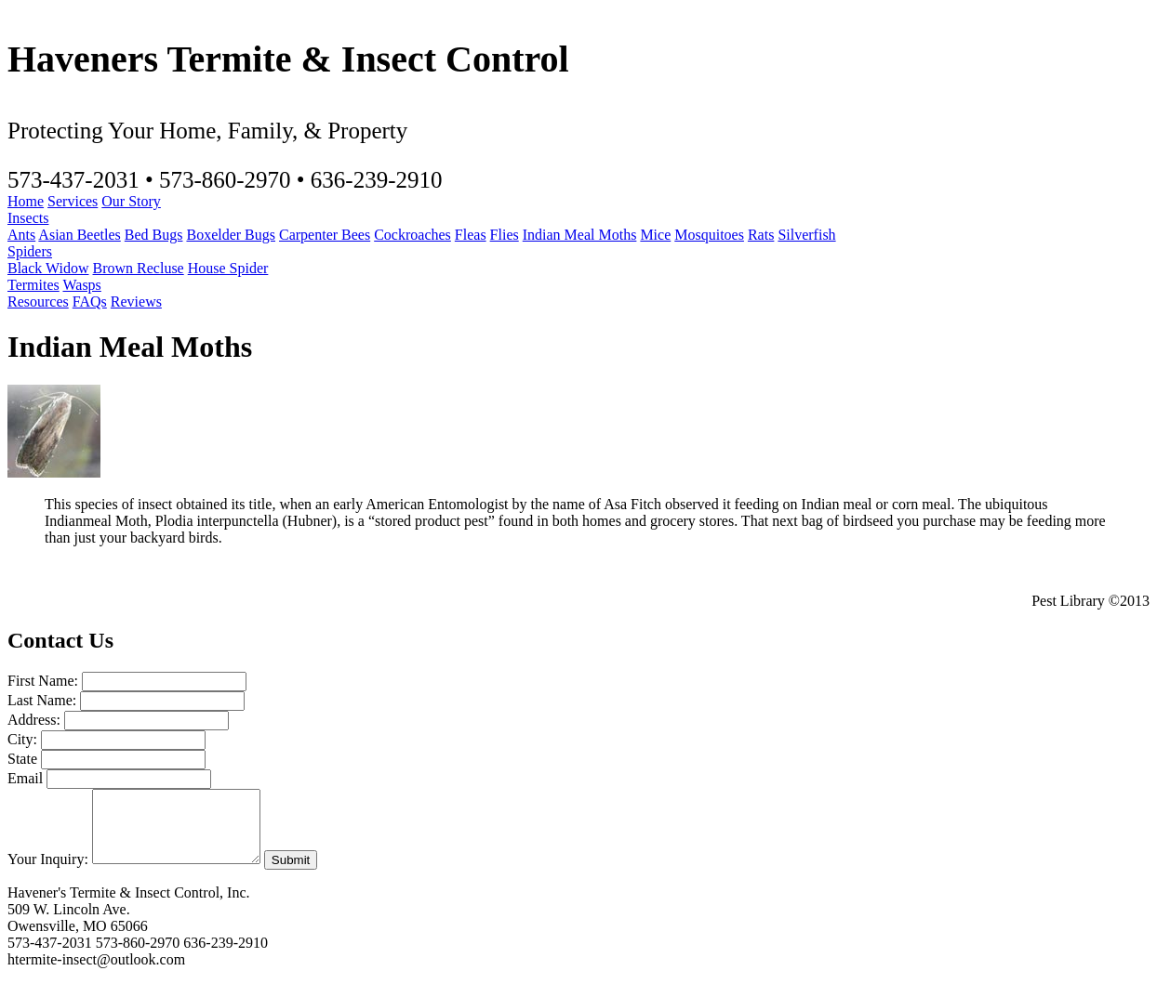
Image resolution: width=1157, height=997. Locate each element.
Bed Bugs (154, 235)
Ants (21, 235)
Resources (38, 301)
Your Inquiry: (47, 873)
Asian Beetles (79, 235)
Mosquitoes (709, 235)
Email (25, 778)
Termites (33, 285)
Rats (761, 235)
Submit (309, 874)
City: (22, 739)
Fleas (470, 235)
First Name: (42, 681)
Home (25, 201)
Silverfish (806, 235)
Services (72, 201)
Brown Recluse (138, 268)
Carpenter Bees (324, 235)
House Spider (228, 268)
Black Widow (48, 268)
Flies (504, 235)
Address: (33, 720)
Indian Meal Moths (580, 235)
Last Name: (41, 700)
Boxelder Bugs (230, 235)
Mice (655, 235)
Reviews (136, 301)
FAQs (90, 301)
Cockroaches (412, 235)
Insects (27, 218)
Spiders (29, 251)
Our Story (131, 201)
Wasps (81, 285)
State (22, 759)
